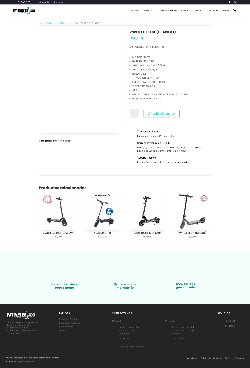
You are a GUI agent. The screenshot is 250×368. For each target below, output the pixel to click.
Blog (226, 10)
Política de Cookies (234, 358)
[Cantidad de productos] (134, 113)
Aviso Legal (192, 358)
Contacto (212, 10)
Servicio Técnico (191, 10)
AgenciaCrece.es (26, 361)
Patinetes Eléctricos (60, 23)
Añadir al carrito (162, 113)
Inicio (134, 10)
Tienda (145, 10)
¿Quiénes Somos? (166, 10)
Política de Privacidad (211, 358)
